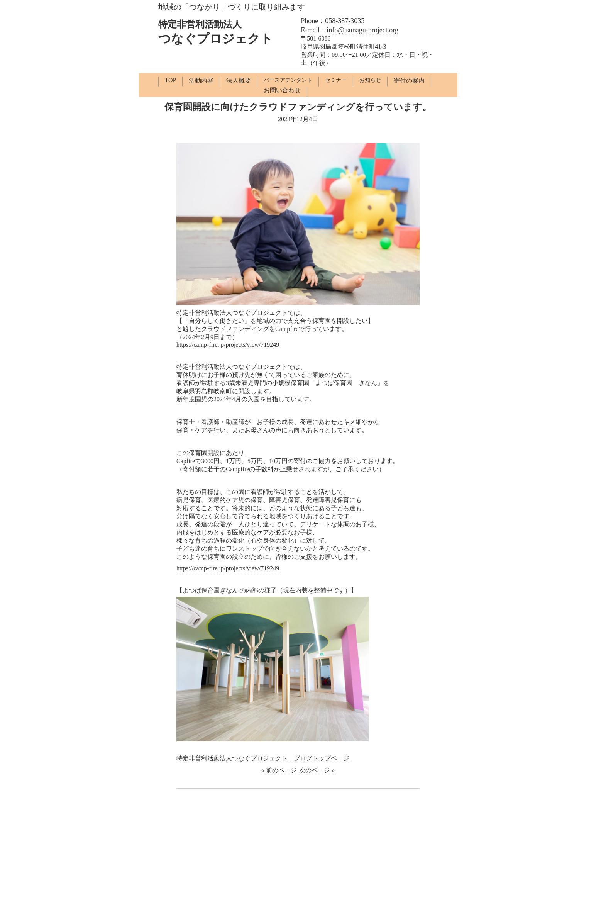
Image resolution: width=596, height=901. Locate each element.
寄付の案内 (409, 80)
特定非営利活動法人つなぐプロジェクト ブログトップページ (262, 758)
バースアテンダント (288, 80)
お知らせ (370, 80)
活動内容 (201, 80)
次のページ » (317, 770)
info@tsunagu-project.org (362, 30)
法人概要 (238, 80)
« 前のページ (279, 770)
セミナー (336, 80)
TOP (170, 80)
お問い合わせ (282, 90)
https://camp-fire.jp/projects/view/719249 (227, 344)
